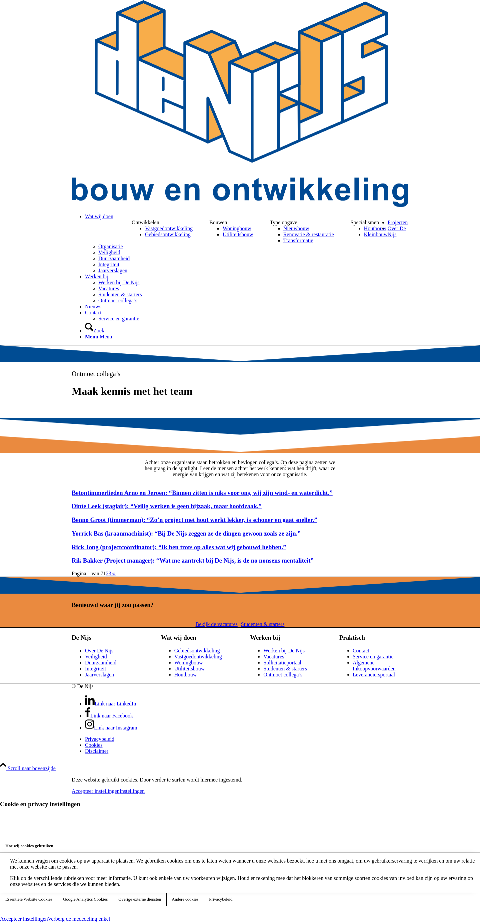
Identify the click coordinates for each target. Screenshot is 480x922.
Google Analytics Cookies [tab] (85, 899)
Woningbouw (188, 662)
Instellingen (132, 791)
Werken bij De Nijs (284, 650)
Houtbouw (185, 674)
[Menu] (98, 336)
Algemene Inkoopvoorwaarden (374, 665)
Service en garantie (373, 656)
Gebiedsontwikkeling (197, 650)
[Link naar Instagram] (111, 727)
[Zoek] (94, 330)
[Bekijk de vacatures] (217, 624)
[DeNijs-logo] (240, 205)
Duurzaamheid (100, 662)
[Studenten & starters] (263, 624)
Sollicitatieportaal (282, 662)
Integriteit (95, 668)
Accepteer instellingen (96, 791)
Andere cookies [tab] (185, 899)
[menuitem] (246, 217)
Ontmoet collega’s (282, 674)
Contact (361, 650)
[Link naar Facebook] (109, 715)
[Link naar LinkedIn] (110, 703)
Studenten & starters (285, 668)
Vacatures (273, 656)
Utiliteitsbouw (189, 668)
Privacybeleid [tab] (220, 899)
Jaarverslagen (99, 674)
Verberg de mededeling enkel (79, 919)
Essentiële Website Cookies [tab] (28, 899)
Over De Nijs (99, 650)
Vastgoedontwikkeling (198, 656)
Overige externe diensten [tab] (139, 899)
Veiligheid (96, 656)
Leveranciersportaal (374, 674)
